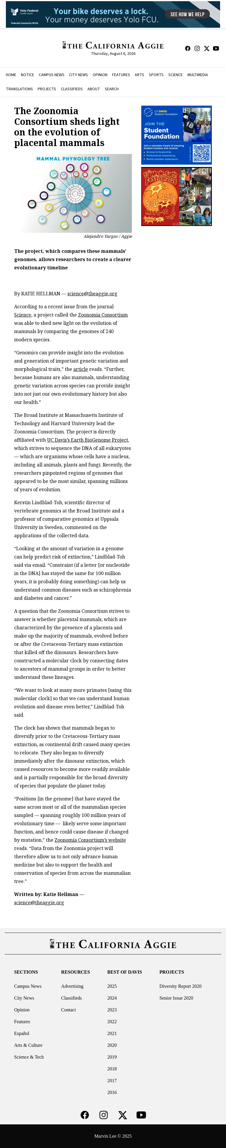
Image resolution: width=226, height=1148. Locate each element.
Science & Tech (29, 1056)
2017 (112, 1080)
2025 (112, 986)
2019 (112, 1056)
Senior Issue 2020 (176, 997)
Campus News (27, 986)
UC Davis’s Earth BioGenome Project (87, 440)
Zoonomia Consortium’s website (90, 840)
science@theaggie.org (92, 293)
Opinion (21, 1009)
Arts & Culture (28, 1045)
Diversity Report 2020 (180, 986)
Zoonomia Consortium (103, 315)
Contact (68, 1009)
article (80, 369)
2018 (112, 1068)
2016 (112, 1092)
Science (22, 315)
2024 (112, 997)
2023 (112, 1009)
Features (22, 1021)
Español (21, 1033)
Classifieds (71, 997)
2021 (112, 1033)
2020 (112, 1045)
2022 (112, 1021)
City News (24, 997)
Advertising (72, 986)
